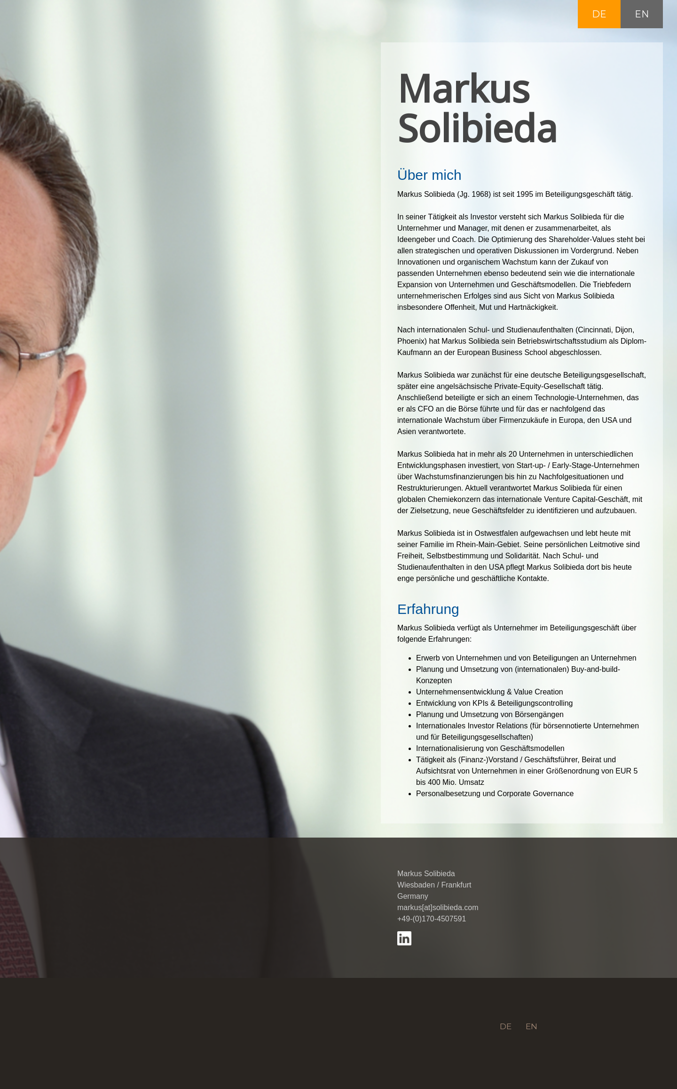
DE (599, 14)
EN (642, 14)
